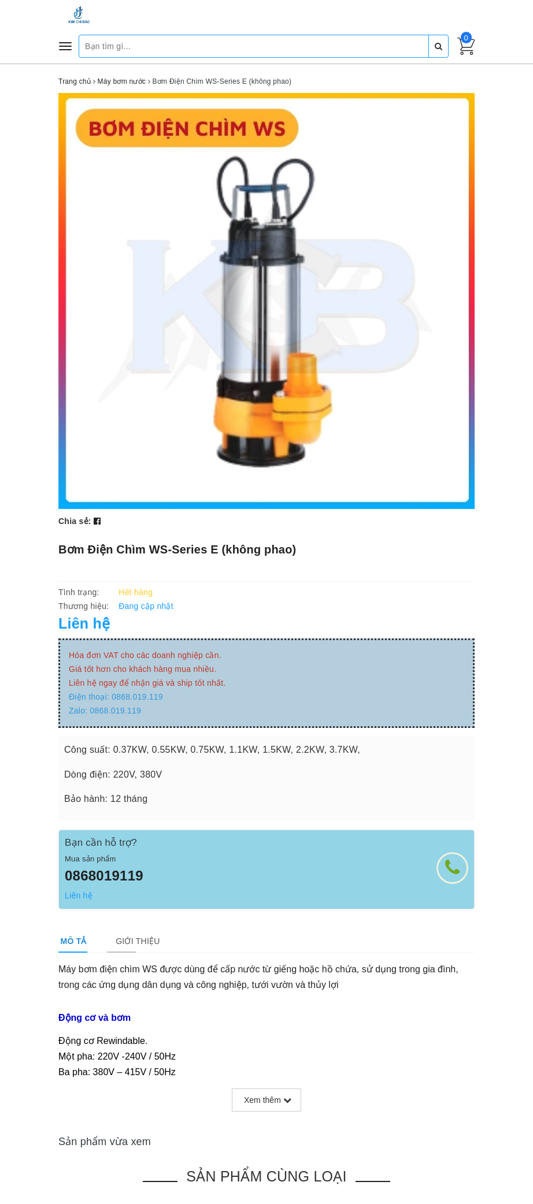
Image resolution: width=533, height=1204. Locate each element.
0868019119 (104, 875)
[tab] (71, 941)
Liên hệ (78, 895)
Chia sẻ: (74, 521)
